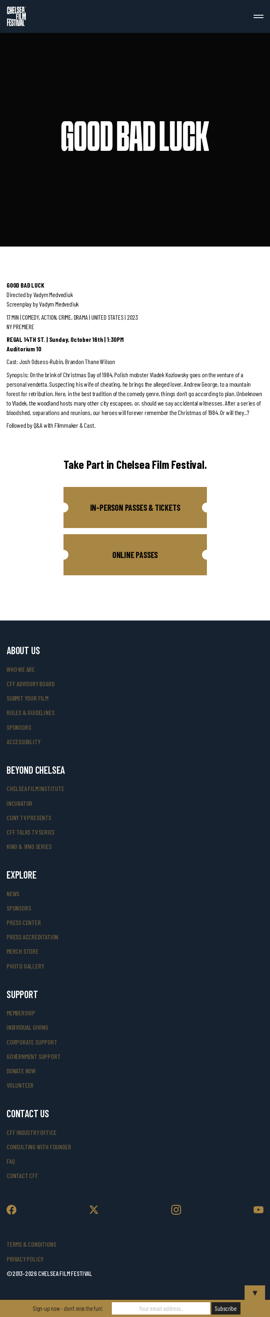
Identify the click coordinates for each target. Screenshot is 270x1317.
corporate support (32, 1042)
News (13, 893)
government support (33, 1056)
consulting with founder (39, 1147)
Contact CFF (22, 1175)
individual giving (27, 1027)
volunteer (20, 1085)
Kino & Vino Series (29, 846)
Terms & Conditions (31, 1244)
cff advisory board (30, 683)
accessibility (23, 741)
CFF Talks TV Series (30, 832)
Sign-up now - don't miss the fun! (67, 1308)
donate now (21, 1071)
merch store (23, 951)
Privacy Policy (25, 1259)
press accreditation (32, 937)
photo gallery (25, 966)
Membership (21, 1013)
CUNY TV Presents (29, 817)
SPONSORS (19, 908)
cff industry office (32, 1132)
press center (24, 922)
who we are (21, 669)
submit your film (27, 698)
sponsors (19, 727)
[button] (135, 507)
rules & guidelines (30, 712)
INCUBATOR (19, 803)
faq (10, 1161)
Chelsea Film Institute (35, 788)
